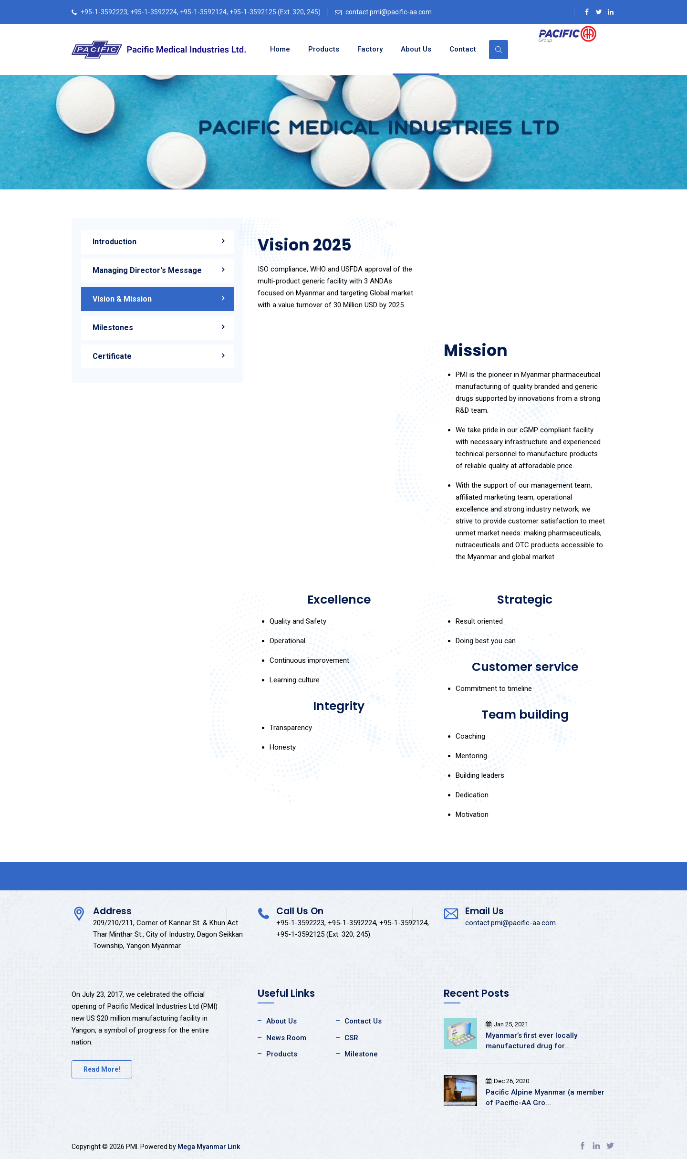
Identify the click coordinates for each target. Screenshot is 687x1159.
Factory (370, 49)
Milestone (361, 1054)
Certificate (112, 356)
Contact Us (363, 1021)
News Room (286, 1038)
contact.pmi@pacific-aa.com (388, 12)
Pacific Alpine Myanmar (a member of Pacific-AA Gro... (545, 1097)
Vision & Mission (122, 298)
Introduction (114, 241)
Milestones (113, 327)
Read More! (101, 1069)
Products (323, 49)
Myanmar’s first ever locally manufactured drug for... (531, 1040)
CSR (351, 1038)
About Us (416, 49)
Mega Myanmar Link (208, 1146)
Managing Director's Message (147, 270)
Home (280, 49)
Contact (462, 49)
